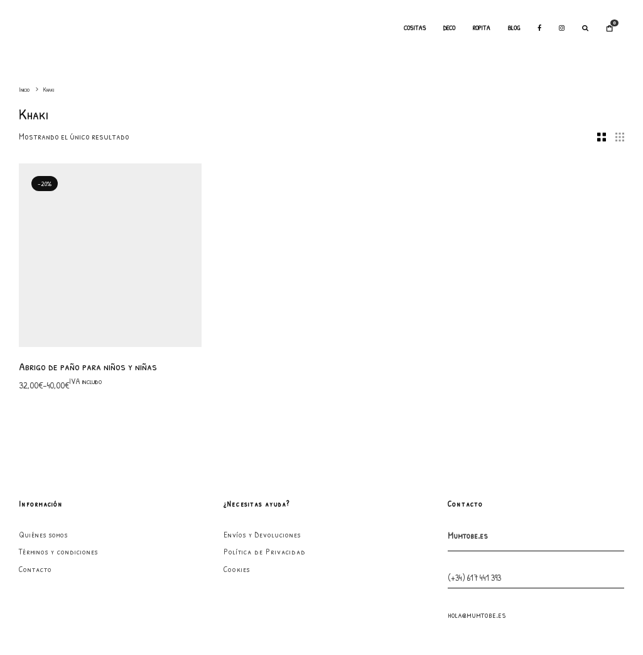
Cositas (415, 27)
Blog (514, 27)
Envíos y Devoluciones (262, 361)
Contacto (35, 396)
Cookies (237, 396)
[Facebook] (539, 28)
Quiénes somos (43, 361)
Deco (449, 27)
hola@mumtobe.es (477, 442)
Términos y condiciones (58, 378)
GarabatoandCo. (411, 623)
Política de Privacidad (265, 378)
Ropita (481, 27)
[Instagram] (561, 28)
